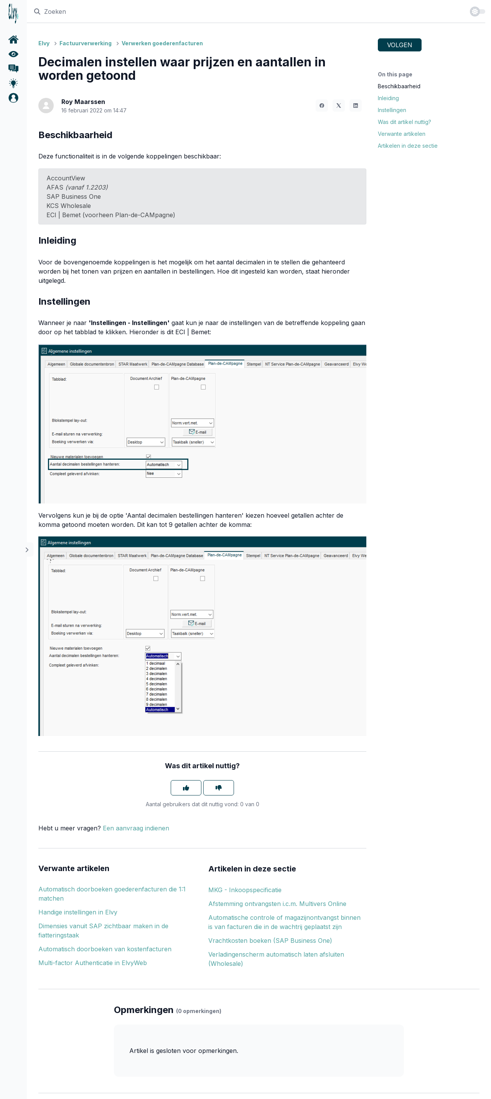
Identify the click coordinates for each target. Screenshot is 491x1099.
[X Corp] (339, 105)
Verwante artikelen (401, 133)
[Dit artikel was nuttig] (186, 787)
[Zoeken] (248, 11)
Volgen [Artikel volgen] (399, 45)
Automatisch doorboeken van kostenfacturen (104, 949)
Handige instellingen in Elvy (77, 912)
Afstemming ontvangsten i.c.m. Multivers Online (277, 904)
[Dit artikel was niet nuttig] (218, 787)
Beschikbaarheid (399, 86)
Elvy (43, 43)
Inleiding (388, 98)
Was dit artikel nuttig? (404, 122)
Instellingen (392, 110)
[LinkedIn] (355, 105)
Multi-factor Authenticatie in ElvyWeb (92, 963)
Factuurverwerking (85, 43)
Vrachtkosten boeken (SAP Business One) (270, 940)
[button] (13, 98)
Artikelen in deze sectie (408, 145)
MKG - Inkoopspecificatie (245, 890)
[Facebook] (322, 105)
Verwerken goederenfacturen (162, 43)
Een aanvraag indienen (136, 828)
